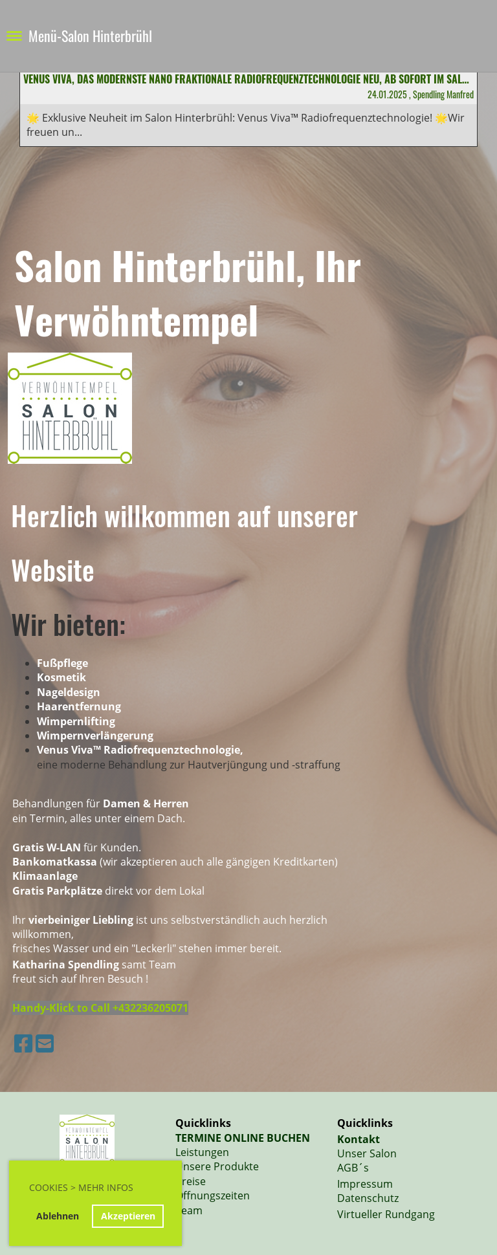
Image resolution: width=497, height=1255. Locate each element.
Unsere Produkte (217, 1166)
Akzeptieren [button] (128, 1216)
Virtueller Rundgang (386, 1214)
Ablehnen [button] (57, 1216)
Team (189, 1210)
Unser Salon (367, 1153)
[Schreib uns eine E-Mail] (45, 1043)
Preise (190, 1181)
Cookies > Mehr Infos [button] (81, 1187)
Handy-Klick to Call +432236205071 (100, 1008)
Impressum (365, 1184)
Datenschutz (368, 1198)
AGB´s (353, 1168)
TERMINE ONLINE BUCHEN (242, 1138)
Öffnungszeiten (212, 1195)
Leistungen (202, 1152)
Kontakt (358, 1139)
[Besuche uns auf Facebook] (23, 1043)
